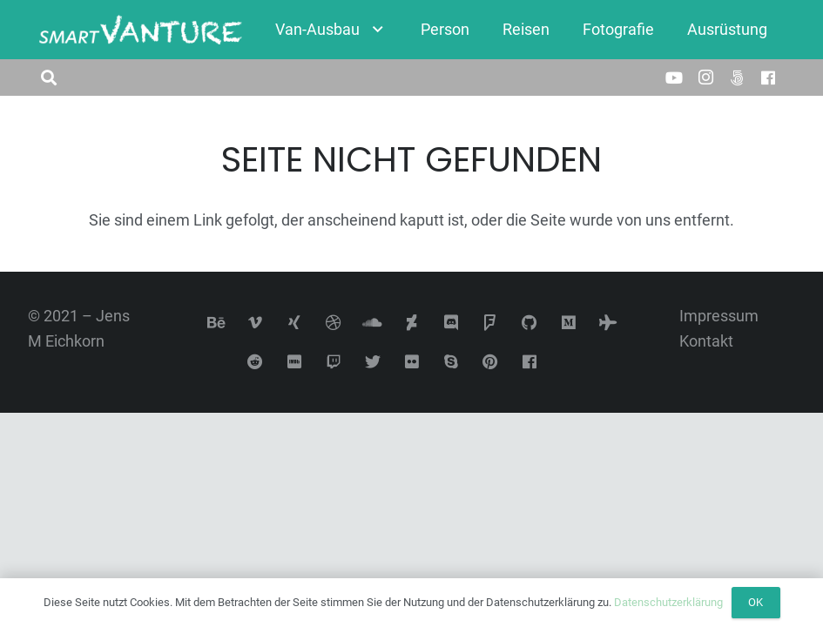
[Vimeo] (254, 322)
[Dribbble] (333, 322)
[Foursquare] (489, 322)
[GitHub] (529, 322)
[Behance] (215, 322)
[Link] (140, 30)
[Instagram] (705, 77)
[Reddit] (254, 361)
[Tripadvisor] (607, 322)
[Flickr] (411, 361)
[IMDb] (294, 361)
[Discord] (450, 322)
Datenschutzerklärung (668, 602)
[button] (48, 77)
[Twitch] (333, 361)
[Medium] (568, 322)
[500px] (736, 77)
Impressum (719, 316)
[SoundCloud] (372, 322)
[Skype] (450, 361)
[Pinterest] (489, 361)
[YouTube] (674, 77)
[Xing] (294, 322)
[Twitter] (372, 361)
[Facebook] (768, 77)
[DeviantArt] (411, 322)
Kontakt (706, 341)
